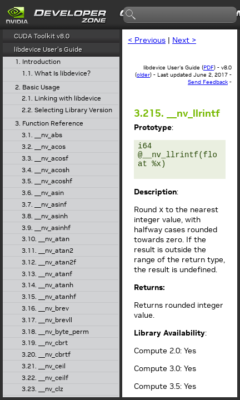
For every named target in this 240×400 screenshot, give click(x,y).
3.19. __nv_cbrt (45, 343)
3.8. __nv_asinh (45, 216)
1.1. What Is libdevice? (56, 73)
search (131, 15)
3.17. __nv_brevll (47, 320)
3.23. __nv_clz (42, 389)
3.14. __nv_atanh (47, 285)
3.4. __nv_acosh (45, 170)
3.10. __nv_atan (45, 239)
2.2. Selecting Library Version (67, 110)
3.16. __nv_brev (45, 308)
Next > (184, 40)
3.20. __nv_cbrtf (46, 354)
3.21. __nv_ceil (44, 366)
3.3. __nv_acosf (45, 158)
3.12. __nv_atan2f (49, 262)
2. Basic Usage (37, 87)
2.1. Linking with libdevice (61, 98)
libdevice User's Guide (48, 49)
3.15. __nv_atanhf (49, 297)
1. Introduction (38, 62)
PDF (208, 67)
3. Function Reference (49, 123)
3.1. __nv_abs (42, 135)
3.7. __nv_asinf (44, 204)
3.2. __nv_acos (44, 147)
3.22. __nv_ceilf (45, 378)
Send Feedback (208, 82)
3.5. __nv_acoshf (47, 181)
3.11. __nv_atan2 (47, 250)
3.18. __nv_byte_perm (55, 332)
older (143, 74)
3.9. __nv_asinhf (46, 228)
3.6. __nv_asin (43, 193)
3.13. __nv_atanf (47, 274)
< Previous (147, 40)
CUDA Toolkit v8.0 (41, 36)
